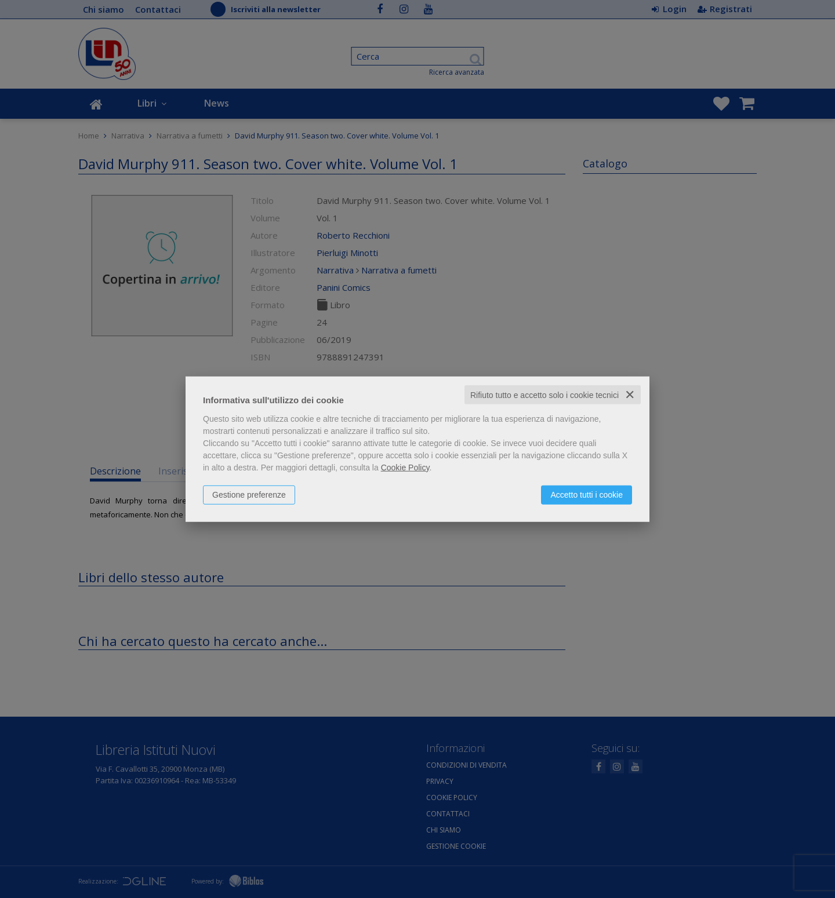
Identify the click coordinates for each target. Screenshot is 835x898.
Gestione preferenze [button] (249, 494)
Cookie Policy (405, 467)
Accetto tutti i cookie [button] (586, 494)
